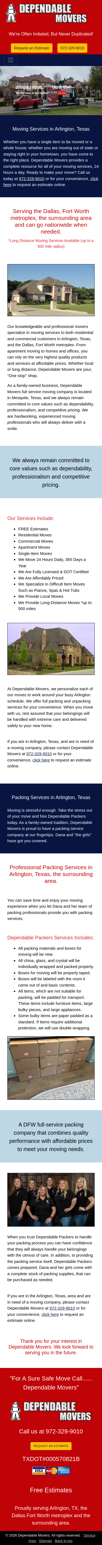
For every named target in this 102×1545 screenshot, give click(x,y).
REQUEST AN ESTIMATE (51, 1446)
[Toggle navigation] (10, 60)
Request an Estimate (31, 48)
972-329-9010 (72, 48)
